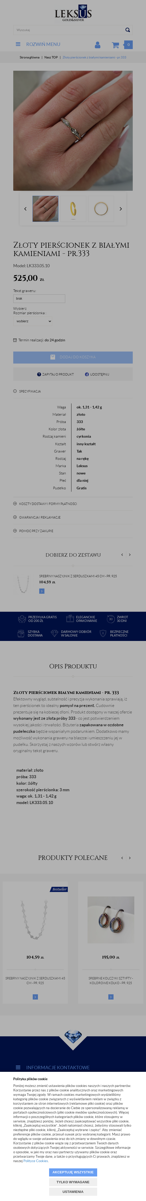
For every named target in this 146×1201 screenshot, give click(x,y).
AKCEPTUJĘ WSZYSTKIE (73, 1172)
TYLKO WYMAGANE (73, 1182)
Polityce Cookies (35, 1161)
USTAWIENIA (73, 1192)
